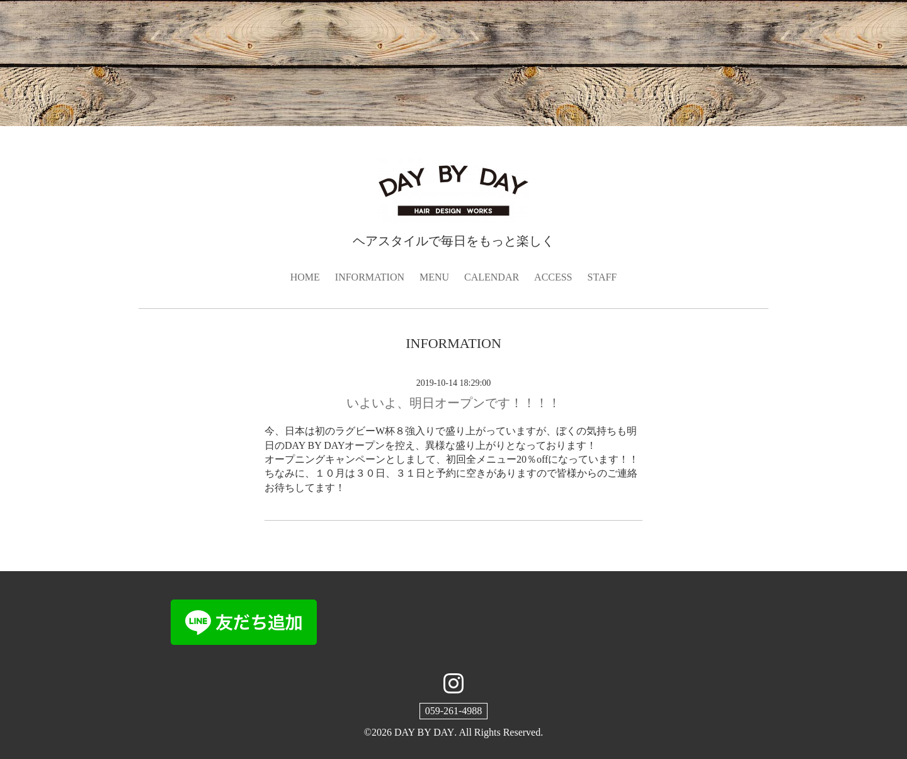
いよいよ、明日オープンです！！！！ (453, 403)
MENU (434, 277)
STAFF (602, 277)
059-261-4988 (453, 710)
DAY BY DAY (424, 732)
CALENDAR (491, 277)
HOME (305, 277)
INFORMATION (369, 277)
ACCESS (553, 277)
